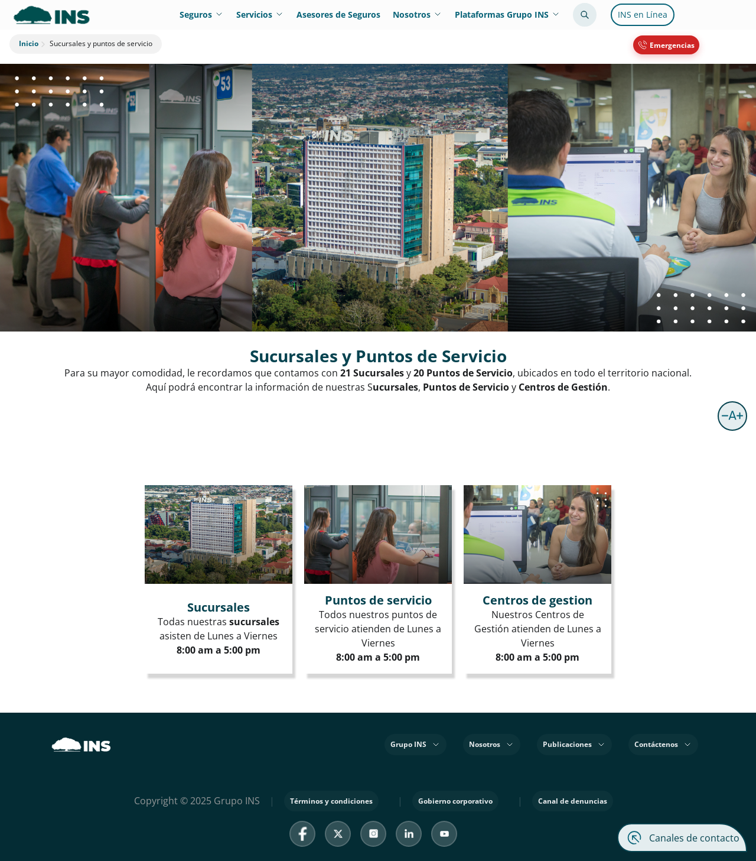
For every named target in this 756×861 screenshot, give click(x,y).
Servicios (260, 14)
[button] (732, 416)
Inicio (28, 43)
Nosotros (417, 14)
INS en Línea (642, 14)
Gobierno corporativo (455, 801)
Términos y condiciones (331, 801)
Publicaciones (574, 744)
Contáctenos (663, 744)
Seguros (202, 14)
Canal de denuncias (572, 801)
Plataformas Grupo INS (508, 14)
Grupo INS (415, 744)
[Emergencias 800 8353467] (666, 44)
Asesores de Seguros (338, 14)
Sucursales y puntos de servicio (95, 44)
